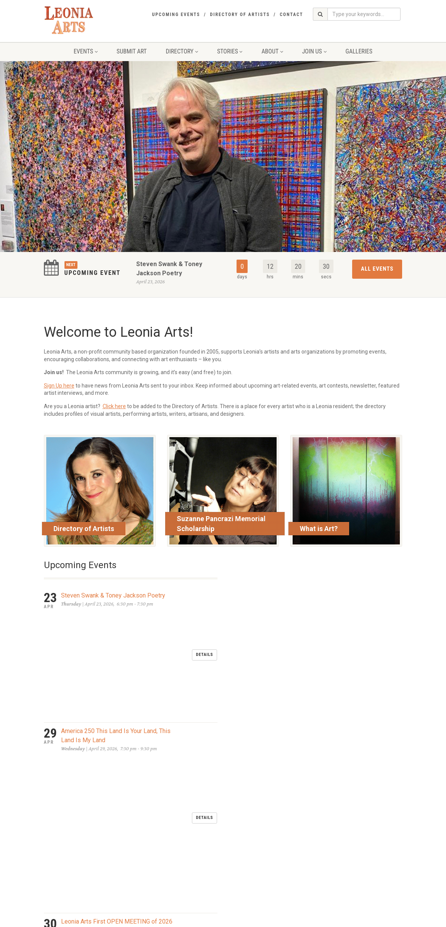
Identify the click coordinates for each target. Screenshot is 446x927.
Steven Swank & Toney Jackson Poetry (113, 595)
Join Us (314, 51)
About (272, 51)
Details (204, 601)
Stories (229, 51)
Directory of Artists (240, 14)
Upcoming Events (176, 14)
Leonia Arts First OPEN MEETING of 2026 (116, 661)
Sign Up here (59, 386)
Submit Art (132, 51)
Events (86, 51)
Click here (114, 406)
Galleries (359, 51)
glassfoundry (198, 919)
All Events (377, 268)
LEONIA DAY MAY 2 (87, 690)
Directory (182, 51)
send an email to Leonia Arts (201, 854)
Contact (291, 14)
